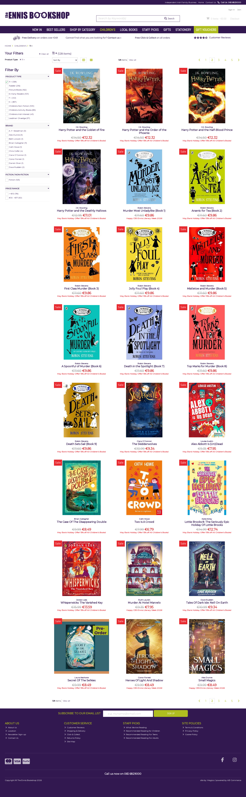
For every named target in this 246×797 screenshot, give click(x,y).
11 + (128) (13, 81)
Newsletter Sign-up (16, 734)
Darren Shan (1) (16, 163)
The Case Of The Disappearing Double (81, 521)
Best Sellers (56, 30)
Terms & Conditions (193, 727)
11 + (22, 59)
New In (37, 30)
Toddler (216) (14, 85)
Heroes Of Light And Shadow (144, 680)
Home (201, 2)
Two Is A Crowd (144, 521)
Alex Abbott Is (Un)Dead (207, 444)
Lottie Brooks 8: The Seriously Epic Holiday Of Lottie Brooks (207, 523)
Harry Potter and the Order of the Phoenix (144, 131)
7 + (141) (12, 98)
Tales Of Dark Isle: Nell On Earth (207, 602)
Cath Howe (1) (15, 147)
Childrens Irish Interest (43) (21, 114)
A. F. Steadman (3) (17, 130)
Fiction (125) (14, 180)
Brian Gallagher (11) (18, 143)
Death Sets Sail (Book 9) (81, 444)
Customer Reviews (74, 727)
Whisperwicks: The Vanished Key (82, 602)
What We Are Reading (135, 727)
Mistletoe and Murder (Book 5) (207, 288)
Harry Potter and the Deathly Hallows (81, 210)
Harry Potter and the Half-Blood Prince (207, 130)
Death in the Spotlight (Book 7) (144, 366)
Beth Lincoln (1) (16, 139)
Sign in (231, 9)
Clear (44, 54)
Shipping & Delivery (74, 731)
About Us (11, 727)
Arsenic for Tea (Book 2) (207, 210)
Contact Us (210, 2)
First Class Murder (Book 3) (81, 288)
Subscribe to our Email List (79, 713)
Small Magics (207, 680)
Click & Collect (72, 734)
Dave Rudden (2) (16, 167)
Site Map (69, 741)
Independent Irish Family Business (180, 2)
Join (239, 9)
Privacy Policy (190, 731)
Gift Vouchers (206, 30)
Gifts (167, 30)
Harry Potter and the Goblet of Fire (82, 130)
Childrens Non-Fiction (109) (21, 106)
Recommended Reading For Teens (141, 734)
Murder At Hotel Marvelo (144, 602)
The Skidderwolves (144, 444)
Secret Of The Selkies (81, 680)
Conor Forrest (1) (16, 159)
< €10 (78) (13, 193)
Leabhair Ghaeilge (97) (19, 118)
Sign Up (171, 713)
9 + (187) (13, 102)
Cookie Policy (190, 734)
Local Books (128, 30)
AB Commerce (234, 780)
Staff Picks (150, 30)
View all (132, 60)
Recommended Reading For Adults (141, 738)
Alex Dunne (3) (16, 134)
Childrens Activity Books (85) (22, 110)
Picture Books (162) (18, 90)
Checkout (234, 18)
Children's (107, 30)
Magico (210, 780)
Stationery (183, 30)
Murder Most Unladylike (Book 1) (144, 210)
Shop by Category (82, 30)
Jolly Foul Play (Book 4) (144, 288)
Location (11, 731)
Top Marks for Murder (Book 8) (207, 366)
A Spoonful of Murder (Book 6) (81, 366)
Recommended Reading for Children (142, 731)
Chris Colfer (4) (16, 151)
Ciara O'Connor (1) (17, 155)
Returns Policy (72, 738)
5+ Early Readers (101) (19, 94)
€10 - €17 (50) (15, 197)
